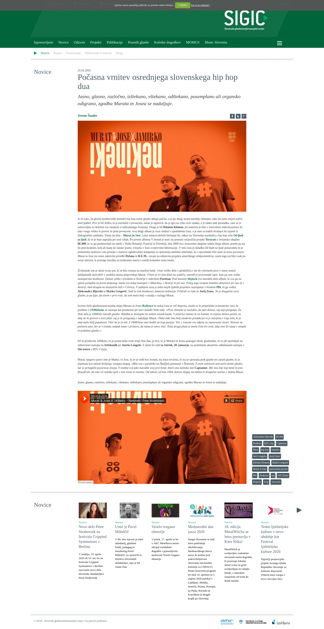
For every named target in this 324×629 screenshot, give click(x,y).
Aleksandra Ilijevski (263, 436)
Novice (63, 42)
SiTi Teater (283, 475)
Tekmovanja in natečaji (98, 53)
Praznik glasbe (138, 42)
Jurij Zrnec (274, 456)
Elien (255, 449)
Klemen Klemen (261, 462)
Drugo (119, 53)
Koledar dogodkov (167, 42)
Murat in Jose (259, 469)
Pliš (255, 475)
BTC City (269, 443)
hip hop (265, 449)
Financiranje (73, 53)
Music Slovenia (216, 42)
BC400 (279, 436)
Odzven (79, 42)
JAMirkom (97, 309)
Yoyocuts (276, 481)
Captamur (281, 443)
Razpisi (57, 53)
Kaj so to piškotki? (200, 5)
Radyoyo (264, 475)
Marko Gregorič (280, 462)
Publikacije (115, 42)
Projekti (95, 42)
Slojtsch (257, 481)
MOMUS (192, 42)
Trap (266, 481)
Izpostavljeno (43, 42)
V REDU (182, 5)
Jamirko (276, 449)
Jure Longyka (260, 456)
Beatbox (257, 443)
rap (273, 475)
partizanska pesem (278, 469)
